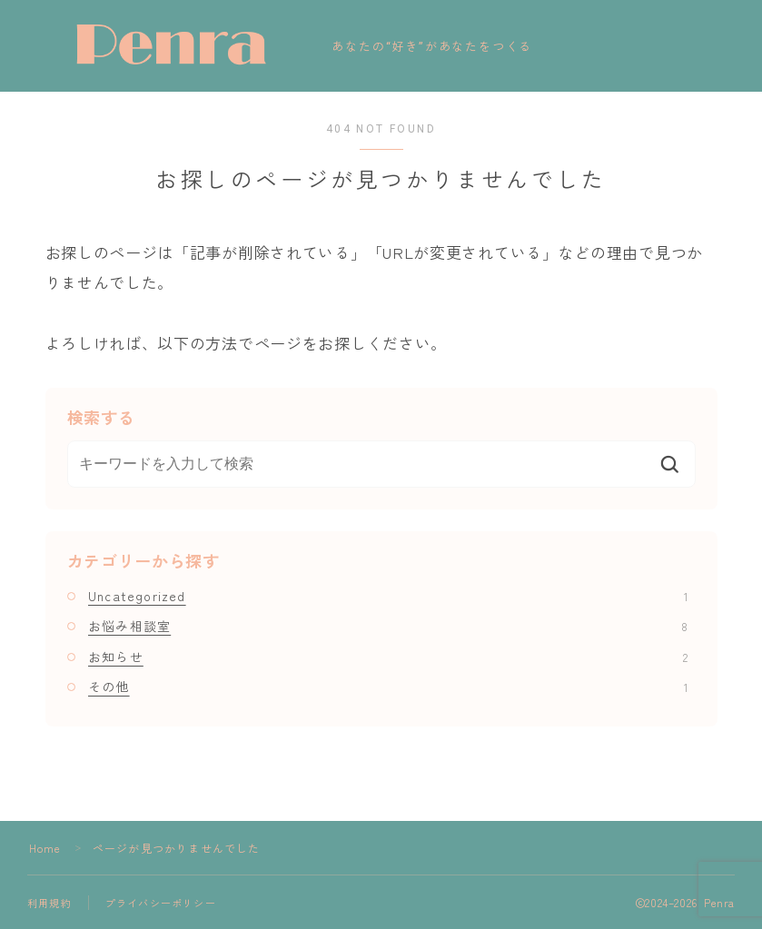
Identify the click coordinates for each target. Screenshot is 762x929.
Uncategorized (388, 596)
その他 (388, 686)
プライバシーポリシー (160, 902)
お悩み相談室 (388, 626)
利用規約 (49, 902)
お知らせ (388, 656)
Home (45, 847)
